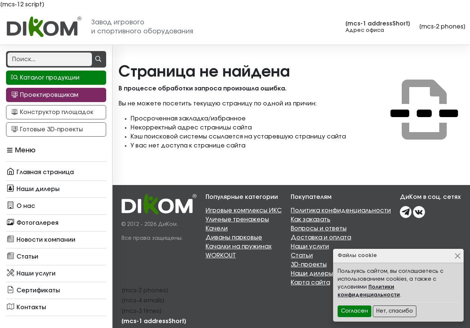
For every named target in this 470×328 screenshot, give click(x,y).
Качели (217, 229)
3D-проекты (309, 265)
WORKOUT (221, 256)
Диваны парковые (234, 238)
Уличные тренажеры (237, 220)
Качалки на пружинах (239, 247)
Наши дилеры (312, 274)
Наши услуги (310, 247)
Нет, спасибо (394, 311)
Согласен (354, 311)
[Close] (457, 256)
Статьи (302, 256)
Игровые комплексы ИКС (244, 211)
